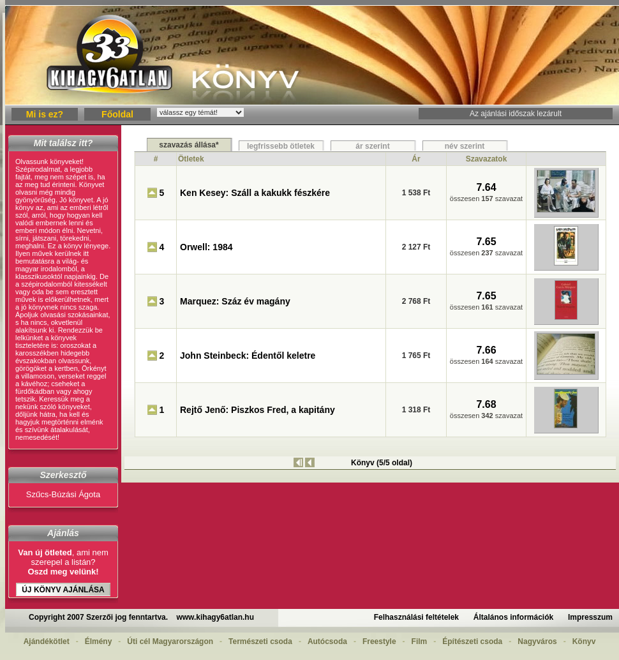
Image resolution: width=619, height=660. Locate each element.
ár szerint (372, 146)
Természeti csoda (260, 641)
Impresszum (590, 617)
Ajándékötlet (47, 641)
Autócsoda (327, 641)
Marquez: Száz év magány (235, 301)
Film (420, 641)
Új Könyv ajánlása (63, 589)
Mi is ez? (44, 114)
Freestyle (379, 641)
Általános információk (513, 617)
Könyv (584, 641)
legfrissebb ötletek (281, 146)
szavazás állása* (188, 144)
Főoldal (117, 114)
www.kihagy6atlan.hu (215, 617)
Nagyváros (537, 641)
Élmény (98, 641)
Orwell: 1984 (206, 247)
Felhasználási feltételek (416, 617)
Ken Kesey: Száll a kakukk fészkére (255, 193)
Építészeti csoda (472, 641)
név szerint (465, 146)
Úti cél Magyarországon (170, 641)
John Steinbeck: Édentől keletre (247, 355)
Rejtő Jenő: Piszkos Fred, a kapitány (257, 410)
